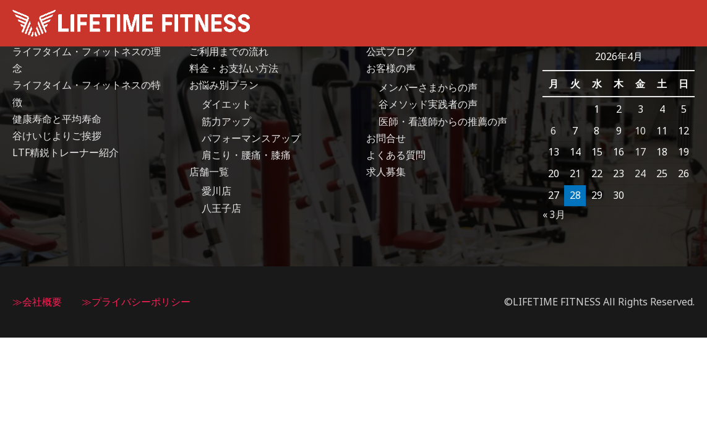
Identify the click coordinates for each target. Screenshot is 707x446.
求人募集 (386, 171)
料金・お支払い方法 (233, 68)
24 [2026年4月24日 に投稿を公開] (640, 173)
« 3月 (553, 214)
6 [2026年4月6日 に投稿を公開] (553, 131)
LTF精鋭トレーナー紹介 (65, 152)
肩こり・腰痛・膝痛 (246, 155)
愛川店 (216, 191)
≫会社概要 (37, 301)
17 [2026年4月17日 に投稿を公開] (640, 152)
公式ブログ (391, 51)
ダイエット (226, 105)
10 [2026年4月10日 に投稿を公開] (640, 131)
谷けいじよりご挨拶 (56, 135)
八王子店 (221, 208)
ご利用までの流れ (228, 51)
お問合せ (386, 138)
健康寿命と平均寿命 (56, 119)
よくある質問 (396, 155)
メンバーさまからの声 (428, 87)
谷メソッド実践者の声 (428, 105)
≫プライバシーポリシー (136, 301)
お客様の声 (391, 68)
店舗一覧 (209, 171)
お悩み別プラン (224, 85)
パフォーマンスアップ (251, 138)
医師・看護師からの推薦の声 (443, 121)
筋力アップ (226, 121)
